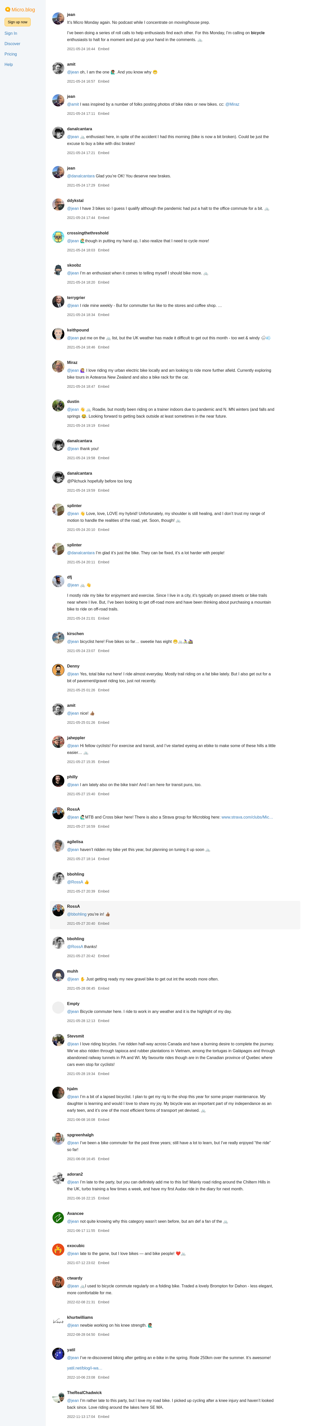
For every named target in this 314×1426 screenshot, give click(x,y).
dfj (74, 577)
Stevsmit (80, 1036)
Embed (108, 49)
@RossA (79, 882)
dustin (78, 401)
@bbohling (81, 914)
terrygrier (81, 297)
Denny (78, 666)
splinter (79, 506)
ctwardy (79, 1278)
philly (77, 777)
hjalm (77, 1089)
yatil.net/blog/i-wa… (89, 1368)
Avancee (80, 1213)
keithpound (83, 330)
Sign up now (17, 22)
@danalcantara (85, 176)
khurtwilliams (85, 1317)
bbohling (80, 874)
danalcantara (84, 129)
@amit (77, 104)
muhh (77, 971)
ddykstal (80, 200)
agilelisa (80, 842)
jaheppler (81, 738)
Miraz (77, 362)
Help (9, 64)
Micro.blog (23, 9)
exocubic (80, 1246)
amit (76, 64)
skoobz (79, 265)
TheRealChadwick (89, 1393)
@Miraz (237, 104)
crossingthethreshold (92, 233)
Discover (12, 44)
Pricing (11, 54)
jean (76, 14)
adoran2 (79, 1174)
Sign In (11, 33)
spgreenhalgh (85, 1135)
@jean (78, 72)
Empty (78, 1004)
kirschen (80, 634)
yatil (76, 1350)
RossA (78, 809)
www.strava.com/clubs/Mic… (252, 817)
